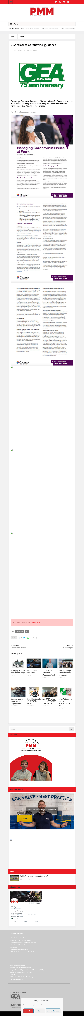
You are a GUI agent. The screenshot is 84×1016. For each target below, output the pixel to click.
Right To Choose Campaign (17, 965)
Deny (40, 1011)
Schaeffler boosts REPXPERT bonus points (34, 701)
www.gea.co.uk (35, 622)
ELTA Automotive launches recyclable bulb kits (65, 702)
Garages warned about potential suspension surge (17, 701)
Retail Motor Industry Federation (19, 949)
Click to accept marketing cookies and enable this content (42, 811)
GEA (27, 631)
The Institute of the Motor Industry (19, 945)
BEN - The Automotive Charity (18, 938)
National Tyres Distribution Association (20, 967)
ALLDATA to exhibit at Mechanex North (48, 672)
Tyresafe (12, 974)
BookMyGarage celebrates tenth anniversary (65, 672)
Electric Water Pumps (26, 646)
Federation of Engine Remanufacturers (21, 940)
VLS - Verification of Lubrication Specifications (23, 952)
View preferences (53, 1011)
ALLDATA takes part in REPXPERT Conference (49, 701)
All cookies (28, 1011)
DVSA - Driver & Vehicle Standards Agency (21, 977)
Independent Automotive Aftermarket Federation (23, 942)
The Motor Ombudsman (16, 979)
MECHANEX (14, 947)
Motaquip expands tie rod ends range (33, 28)
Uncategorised (33, 50)
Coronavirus (19, 631)
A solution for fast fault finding (72, 28)
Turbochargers (57, 646)
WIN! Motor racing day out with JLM (34, 876)
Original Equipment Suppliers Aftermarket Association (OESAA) (27, 970)
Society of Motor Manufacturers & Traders (21, 972)
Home (13, 37)
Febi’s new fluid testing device (53, 28)
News (22, 37)
